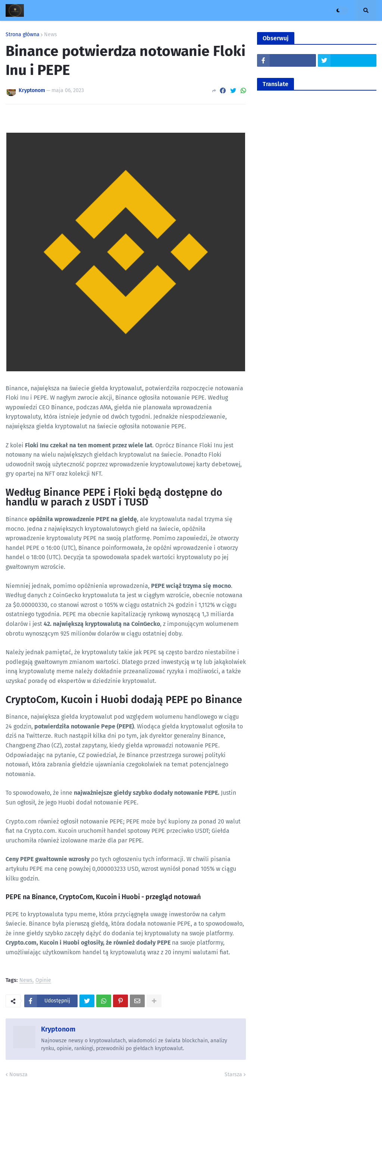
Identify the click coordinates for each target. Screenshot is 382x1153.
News (50, 34)
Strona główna (23, 34)
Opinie (43, 980)
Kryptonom (58, 1029)
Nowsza (18, 1074)
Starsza (233, 1074)
